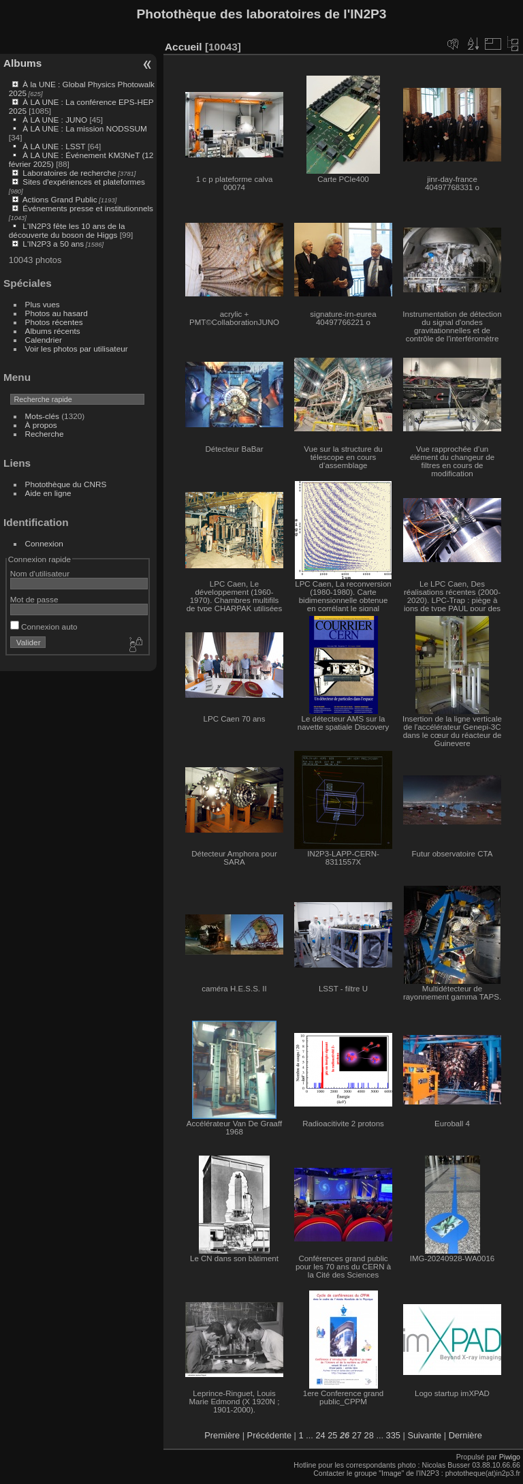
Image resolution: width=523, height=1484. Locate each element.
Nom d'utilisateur (39, 573)
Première (222, 1435)
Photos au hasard (56, 313)
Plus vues (42, 304)
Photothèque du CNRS (66, 484)
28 (369, 1435)
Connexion (44, 543)
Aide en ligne (48, 493)
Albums (22, 63)
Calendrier (43, 339)
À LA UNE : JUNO (55, 119)
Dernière (465, 1435)
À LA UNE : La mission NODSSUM (84, 128)
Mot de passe (34, 599)
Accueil (183, 46)
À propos (41, 424)
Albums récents (52, 330)
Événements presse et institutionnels (87, 208)
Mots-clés (42, 416)
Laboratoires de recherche (69, 172)
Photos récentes (54, 322)
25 (332, 1435)
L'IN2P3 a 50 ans (53, 243)
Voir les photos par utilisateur (76, 348)
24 (320, 1435)
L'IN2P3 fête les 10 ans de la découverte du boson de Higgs (67, 230)
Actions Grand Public (59, 199)
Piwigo (509, 1457)
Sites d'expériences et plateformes (83, 181)
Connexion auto (44, 626)
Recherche (44, 433)
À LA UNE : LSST (53, 146)
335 (393, 1435)
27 (357, 1435)
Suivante (424, 1435)
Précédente (269, 1435)
